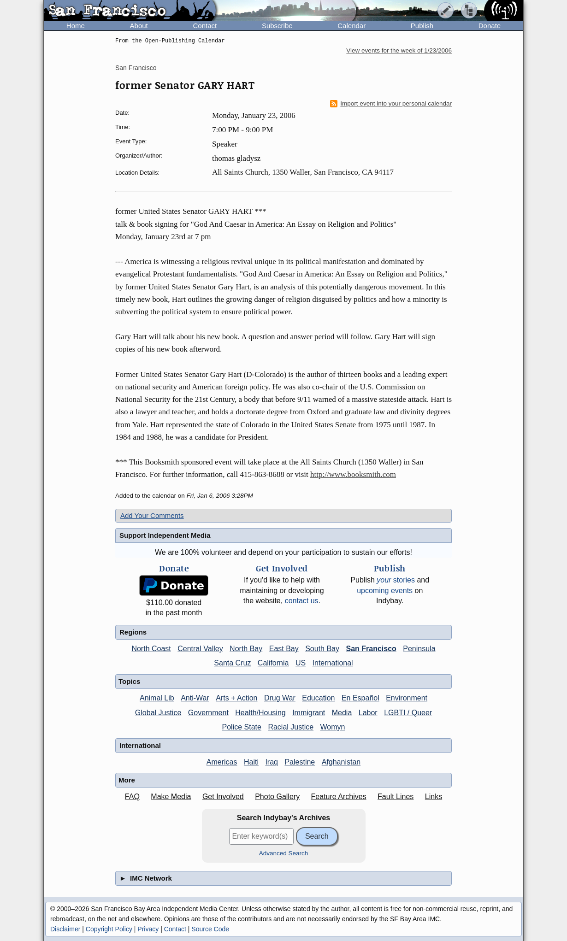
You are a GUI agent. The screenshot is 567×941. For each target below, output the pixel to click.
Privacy (148, 929)
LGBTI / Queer (408, 713)
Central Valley (200, 649)
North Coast (151, 649)
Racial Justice (290, 727)
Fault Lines (395, 796)
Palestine (299, 762)
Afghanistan (341, 762)
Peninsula (419, 649)
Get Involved (223, 796)
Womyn (332, 727)
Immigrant (308, 713)
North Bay (246, 649)
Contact (205, 25)
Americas (222, 762)
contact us (302, 601)
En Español (360, 698)
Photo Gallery (277, 796)
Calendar (351, 25)
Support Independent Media (165, 535)
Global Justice (158, 713)
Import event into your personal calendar (391, 103)
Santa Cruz (232, 663)
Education (318, 698)
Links (433, 796)
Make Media (171, 796)
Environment (406, 698)
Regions (133, 632)
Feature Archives (338, 796)
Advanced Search (283, 853)
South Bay (322, 649)
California (273, 663)
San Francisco (135, 67)
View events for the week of (399, 50)
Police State (241, 727)
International (333, 663)
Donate (489, 25)
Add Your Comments (152, 515)
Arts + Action (236, 698)
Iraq (271, 762)
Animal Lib (157, 698)
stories (396, 580)
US (300, 663)
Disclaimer (65, 929)
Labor (368, 713)
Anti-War (195, 698)
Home (75, 25)
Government (208, 713)
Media (342, 713)
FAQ (132, 796)
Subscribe (277, 25)
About (139, 25)
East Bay (284, 649)
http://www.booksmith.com (353, 474)
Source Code (210, 929)
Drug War (279, 698)
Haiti (251, 762)
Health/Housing (260, 713)
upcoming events (385, 590)
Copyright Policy (109, 929)
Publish (422, 25)
